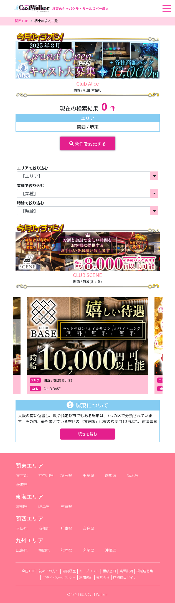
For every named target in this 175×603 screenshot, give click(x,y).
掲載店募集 (144, 570)
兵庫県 (66, 528)
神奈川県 (46, 475)
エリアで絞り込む (32, 168)
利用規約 (86, 577)
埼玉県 (66, 475)
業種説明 (126, 570)
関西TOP (21, 20)
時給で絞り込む (30, 203)
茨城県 (22, 484)
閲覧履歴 (69, 570)
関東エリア (29, 465)
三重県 (66, 506)
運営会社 (103, 577)
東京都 (22, 475)
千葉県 (88, 475)
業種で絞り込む (30, 185)
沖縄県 (110, 550)
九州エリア (29, 540)
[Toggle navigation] (173, 0)
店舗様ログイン (124, 577)
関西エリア (29, 518)
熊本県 (66, 550)
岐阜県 (44, 506)
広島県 (22, 550)
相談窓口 (109, 570)
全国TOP (28, 570)
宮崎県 (88, 550)
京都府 (44, 528)
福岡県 (44, 550)
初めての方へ (49, 570)
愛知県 (22, 506)
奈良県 (88, 528)
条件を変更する (87, 143)
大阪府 (22, 528)
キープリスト (89, 570)
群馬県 (110, 475)
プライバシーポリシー (59, 577)
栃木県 (133, 475)
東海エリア (29, 496)
